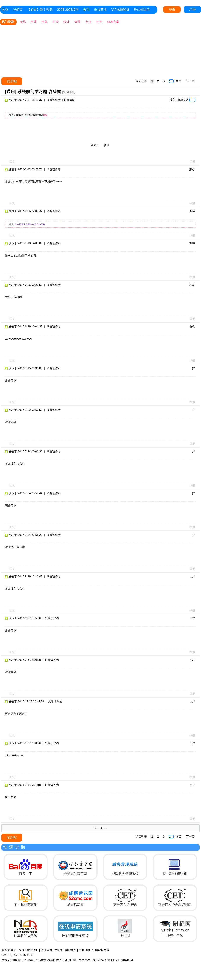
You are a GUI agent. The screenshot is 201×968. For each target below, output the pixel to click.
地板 (192, 326)
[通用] (10, 91)
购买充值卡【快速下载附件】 (20, 950)
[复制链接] (68, 92)
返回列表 (141, 81)
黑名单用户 (86, 950)
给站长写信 (142, 9)
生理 (34, 22)
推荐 (192, 169)
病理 (77, 22)
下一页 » (101, 828)
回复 (45, 115)
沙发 (192, 284)
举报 (192, 161)
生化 (45, 22)
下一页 (190, 81)
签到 (5, 9)
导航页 (18, 9)
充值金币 (46, 950)
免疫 (88, 22)
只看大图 (69, 99)
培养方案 (113, 22)
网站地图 (70, 950)
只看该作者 (54, 99)
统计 (66, 22)
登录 (172, 9)
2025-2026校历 (68, 9)
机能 (56, 22)
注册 (192, 9)
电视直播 (100, 9)
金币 (86, 9)
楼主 (172, 99)
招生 (99, 22)
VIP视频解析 (120, 9)
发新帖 (12, 81)
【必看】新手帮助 (40, 9)
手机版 (58, 950)
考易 (23, 22)
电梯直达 (183, 99)
